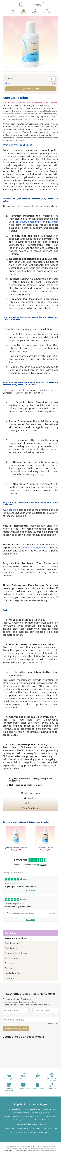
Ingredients (30, 798)
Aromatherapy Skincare (34, 1116)
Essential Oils (9, 1129)
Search (47, 11)
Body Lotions (11, 948)
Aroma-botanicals (49, 1109)
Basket (24, 11)
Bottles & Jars (50, 1116)
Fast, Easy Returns (30, 808)
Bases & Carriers (22, 1129)
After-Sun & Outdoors (16, 938)
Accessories (32, 1132)
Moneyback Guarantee (51, 1077)
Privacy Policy (53, 1023)
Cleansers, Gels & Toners (16, 953)
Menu (13, 11)
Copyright (9, 1147)
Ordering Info (9, 1076)
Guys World (10, 968)
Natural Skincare (48, 1120)
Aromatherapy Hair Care (14, 1116)
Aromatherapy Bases (13, 1109)
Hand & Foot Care (13, 973)
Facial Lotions (11, 963)
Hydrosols (9, 978)
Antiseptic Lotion (45, 848)
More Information (30, 793)
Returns (37, 1076)
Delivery (30, 803)
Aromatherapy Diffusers (40, 1113)
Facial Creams (11, 958)
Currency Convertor (9, 1087)
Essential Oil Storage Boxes (16, 1120)
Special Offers (43, 1132)
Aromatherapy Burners (32, 1109)
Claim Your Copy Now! (16, 1028)
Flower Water (34, 1120)
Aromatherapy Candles (21, 1113)
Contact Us (51, 1086)
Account (35, 11)
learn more (39, 785)
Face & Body (35, 1129)
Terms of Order (37, 1086)
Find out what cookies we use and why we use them (35, 1149)
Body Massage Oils (13, 943)
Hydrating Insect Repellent (15, 848)
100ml (30, 83)
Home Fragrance (19, 1132)
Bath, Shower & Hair (50, 1129)
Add (30, 89)
